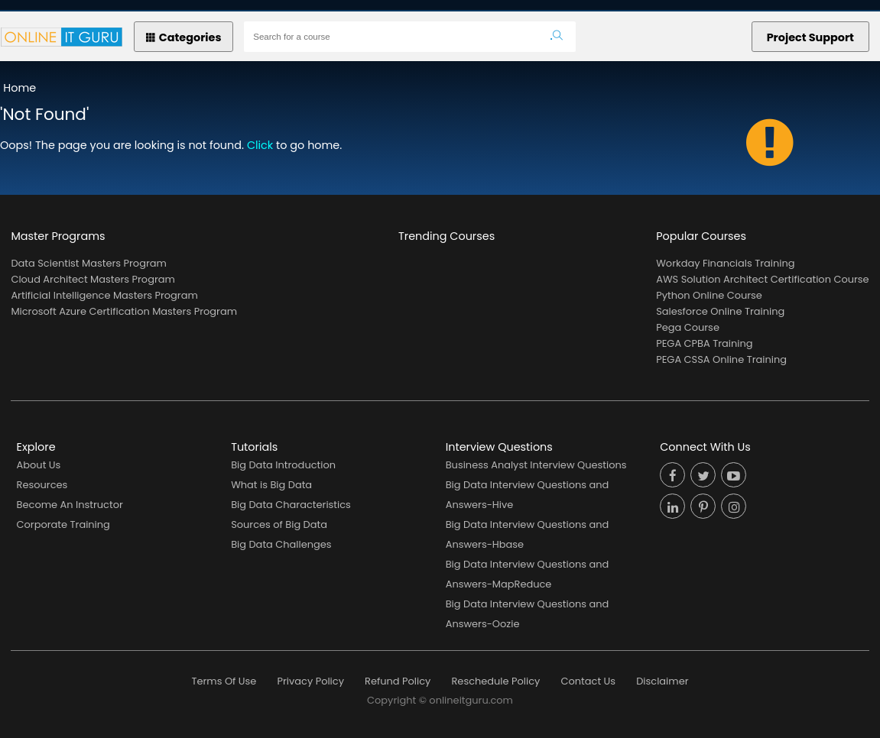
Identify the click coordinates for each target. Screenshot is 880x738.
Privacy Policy (310, 681)
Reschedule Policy (495, 681)
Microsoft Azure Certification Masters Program (124, 311)
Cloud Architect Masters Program (92, 279)
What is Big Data (271, 484)
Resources (42, 484)
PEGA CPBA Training (704, 343)
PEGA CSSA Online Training (721, 359)
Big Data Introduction (283, 465)
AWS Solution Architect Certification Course (762, 279)
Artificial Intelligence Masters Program (104, 295)
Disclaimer (662, 681)
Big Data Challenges (281, 544)
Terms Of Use (224, 681)
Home (19, 87)
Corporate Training (63, 524)
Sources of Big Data (279, 524)
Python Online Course (709, 295)
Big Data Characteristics (291, 504)
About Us (39, 465)
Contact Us (587, 681)
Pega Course (687, 327)
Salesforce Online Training (720, 311)
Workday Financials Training (725, 263)
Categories (184, 37)
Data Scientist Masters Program (88, 263)
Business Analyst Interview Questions (536, 465)
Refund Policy (397, 681)
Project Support (810, 37)
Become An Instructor (70, 504)
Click (260, 145)
